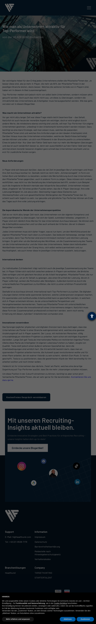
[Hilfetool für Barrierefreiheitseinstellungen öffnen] (92, 316)
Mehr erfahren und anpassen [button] (18, 619)
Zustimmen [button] (85, 619)
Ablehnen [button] (68, 619)
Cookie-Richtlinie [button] (60, 603)
